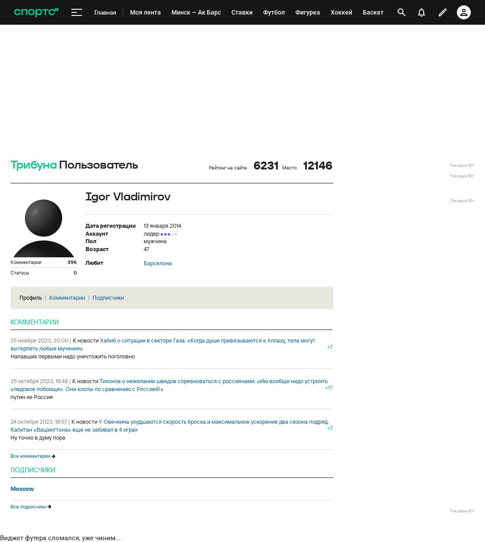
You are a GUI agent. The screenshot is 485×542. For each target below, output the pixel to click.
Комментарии (67, 297)
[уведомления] (421, 12)
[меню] (76, 12)
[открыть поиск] (401, 12)
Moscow (22, 489)
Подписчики (108, 297)
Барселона (158, 263)
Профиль (30, 297)
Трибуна (34, 165)
